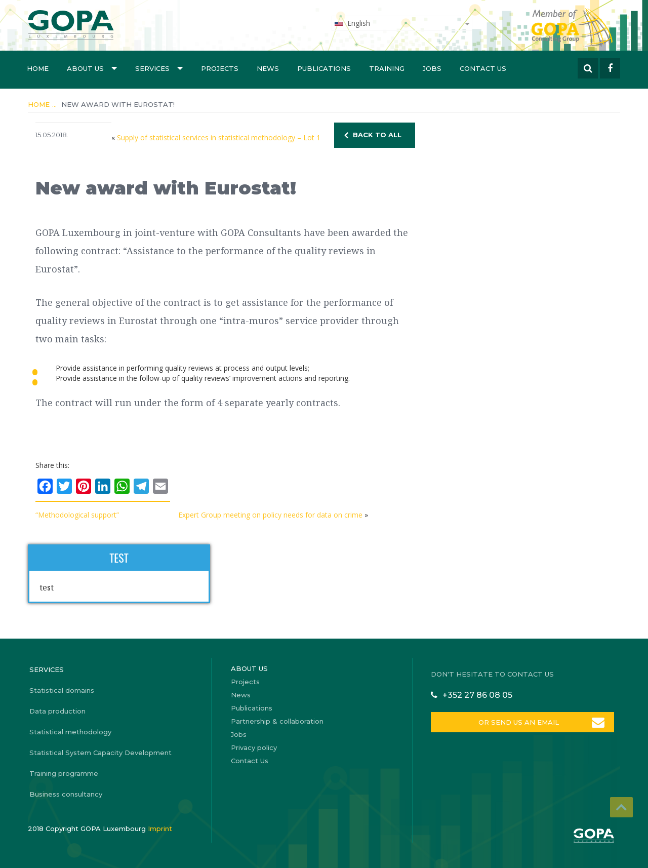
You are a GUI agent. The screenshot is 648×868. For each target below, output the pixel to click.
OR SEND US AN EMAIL (518, 722)
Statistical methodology (70, 732)
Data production (57, 711)
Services (159, 67)
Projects (219, 68)
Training (386, 68)
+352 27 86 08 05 (477, 695)
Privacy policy (254, 747)
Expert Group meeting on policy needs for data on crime (270, 515)
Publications (324, 68)
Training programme (63, 773)
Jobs (432, 68)
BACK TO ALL (377, 135)
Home (38, 68)
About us (92, 67)
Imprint (160, 828)
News (268, 68)
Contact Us (483, 68)
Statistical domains (61, 690)
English (352, 23)
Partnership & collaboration (277, 721)
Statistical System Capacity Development (100, 752)
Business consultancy (65, 794)
